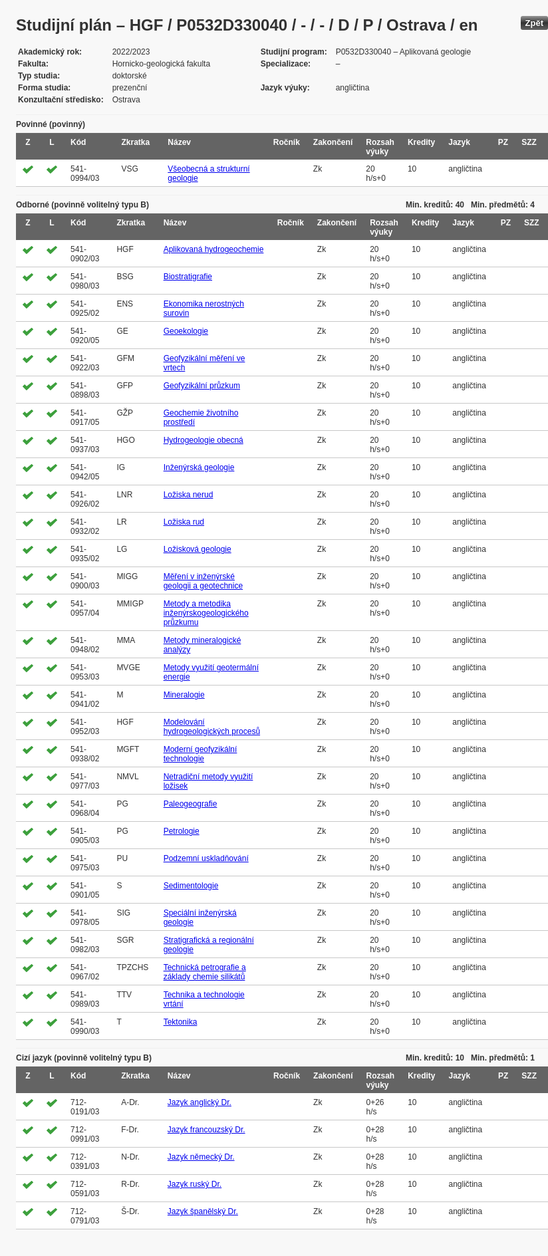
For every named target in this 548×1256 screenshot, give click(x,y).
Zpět (534, 23)
